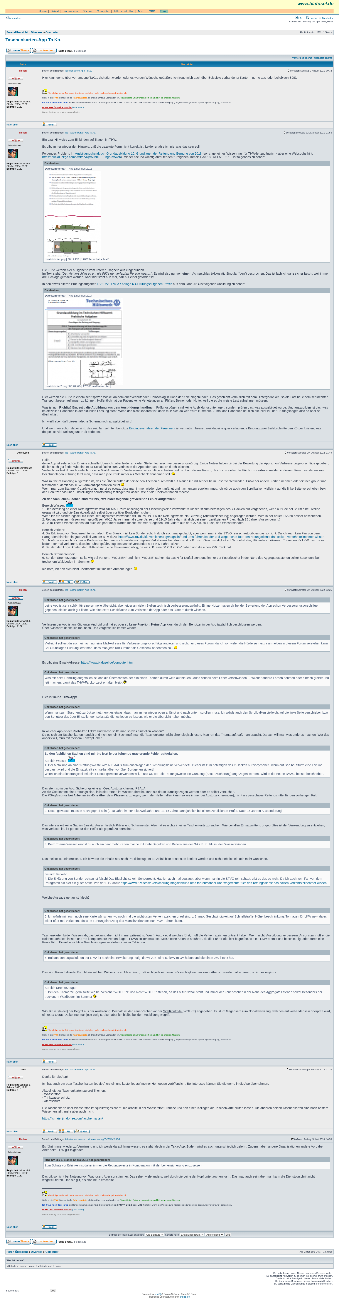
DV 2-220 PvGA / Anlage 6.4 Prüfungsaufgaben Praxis (134, 284)
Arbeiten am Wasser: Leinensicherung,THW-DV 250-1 (92, 1139)
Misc (141, 11)
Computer (103, 11)
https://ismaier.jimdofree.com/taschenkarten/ (72, 1118)
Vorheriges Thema (302, 58)
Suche (311, 18)
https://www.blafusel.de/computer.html (107, 662)
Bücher (87, 11)
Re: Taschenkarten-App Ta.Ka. (80, 132)
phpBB (158, 1294)
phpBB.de (185, 1296)
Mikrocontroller (123, 11)
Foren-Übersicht (17, 32)
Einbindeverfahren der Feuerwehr (152, 428)
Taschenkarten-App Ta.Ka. (33, 39)
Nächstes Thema (323, 58)
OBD (152, 11)
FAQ (299, 18)
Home (43, 11)
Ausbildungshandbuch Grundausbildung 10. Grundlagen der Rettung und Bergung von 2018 (138, 153)
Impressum (71, 11)
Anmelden (13, 18)
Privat (55, 11)
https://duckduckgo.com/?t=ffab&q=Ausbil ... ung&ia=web (81, 157)
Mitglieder (326, 18)
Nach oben (12, 124)
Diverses (36, 32)
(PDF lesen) (63, 107)
